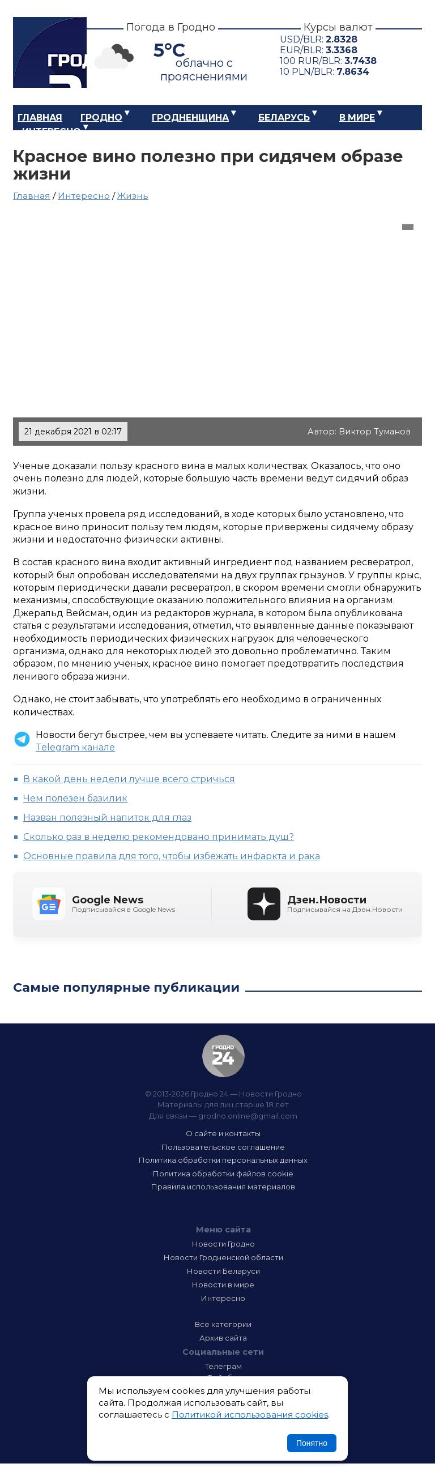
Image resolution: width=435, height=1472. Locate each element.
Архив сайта (223, 1337)
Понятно (311, 1443)
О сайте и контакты (223, 1133)
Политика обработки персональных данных (223, 1159)
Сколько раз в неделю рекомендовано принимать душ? (158, 836)
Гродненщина (190, 117)
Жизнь (132, 195)
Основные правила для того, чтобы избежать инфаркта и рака (171, 856)
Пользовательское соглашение (223, 1146)
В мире (357, 117)
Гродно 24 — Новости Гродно (223, 1056)
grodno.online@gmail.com (247, 1115)
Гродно (101, 117)
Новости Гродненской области (223, 1257)
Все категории (223, 1324)
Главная (40, 117)
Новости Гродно (223, 1243)
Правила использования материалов (223, 1186)
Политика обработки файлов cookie (223, 1173)
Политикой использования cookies (250, 1414)
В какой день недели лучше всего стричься (129, 779)
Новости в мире (223, 1284)
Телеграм (223, 1366)
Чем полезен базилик (75, 798)
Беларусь (284, 117)
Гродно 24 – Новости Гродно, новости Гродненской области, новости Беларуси (50, 52)
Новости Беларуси (223, 1270)
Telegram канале (75, 747)
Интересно (51, 131)
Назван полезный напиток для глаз (107, 817)
